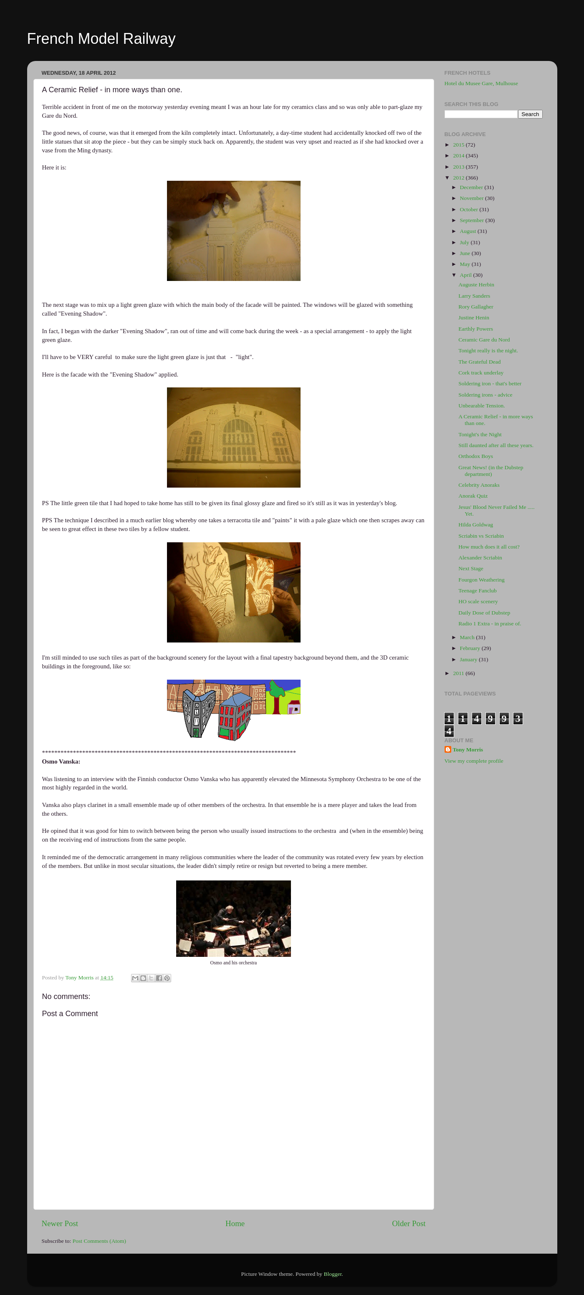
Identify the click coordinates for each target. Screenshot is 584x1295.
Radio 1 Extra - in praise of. (489, 623)
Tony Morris (468, 749)
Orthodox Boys (475, 456)
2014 (459, 155)
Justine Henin (473, 317)
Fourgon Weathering (481, 580)
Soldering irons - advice (485, 395)
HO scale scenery (478, 601)
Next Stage (470, 568)
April (466, 275)
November (472, 198)
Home (235, 1223)
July (465, 242)
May (466, 264)
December (472, 187)
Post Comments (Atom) (99, 1241)
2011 (459, 673)
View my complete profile (474, 761)
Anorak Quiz (473, 496)
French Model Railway (101, 38)
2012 (459, 178)
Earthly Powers (475, 329)
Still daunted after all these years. (495, 445)
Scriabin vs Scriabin (481, 536)
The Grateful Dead (479, 362)
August (469, 231)
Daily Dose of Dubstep (484, 613)
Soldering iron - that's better (489, 383)
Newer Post (60, 1223)
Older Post (408, 1223)
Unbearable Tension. (481, 405)
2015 (459, 145)
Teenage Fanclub (477, 590)
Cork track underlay (480, 372)
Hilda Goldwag (475, 524)
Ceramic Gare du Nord (484, 339)
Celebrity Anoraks (479, 485)
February (471, 648)
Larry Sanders (474, 296)
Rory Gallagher (475, 307)
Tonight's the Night (480, 434)
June (466, 253)
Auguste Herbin (476, 284)
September (472, 220)
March (468, 637)
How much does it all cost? (489, 547)
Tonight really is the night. (488, 350)
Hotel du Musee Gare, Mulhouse (481, 83)
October (470, 209)
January (469, 659)
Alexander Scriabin (480, 557)
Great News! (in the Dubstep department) (490, 470)
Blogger (332, 1274)
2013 (459, 167)
